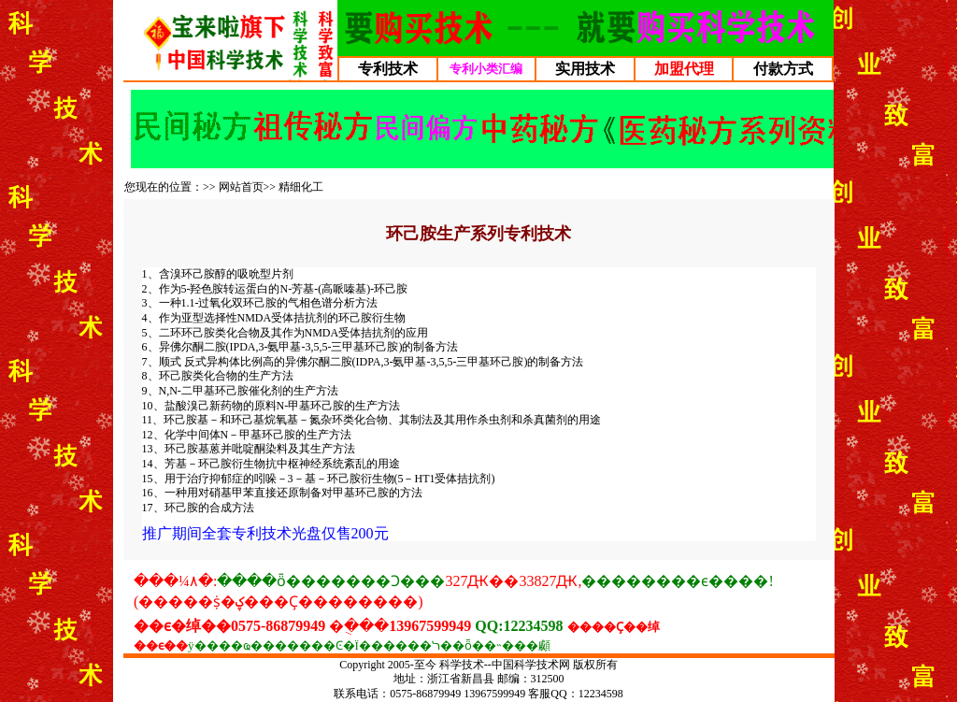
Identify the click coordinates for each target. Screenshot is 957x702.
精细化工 (301, 186)
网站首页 (241, 186)
